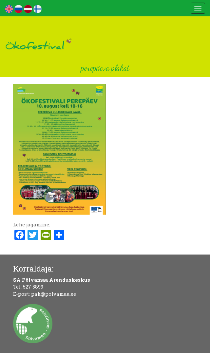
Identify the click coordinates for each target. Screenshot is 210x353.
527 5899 (33, 286)
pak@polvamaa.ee (53, 294)
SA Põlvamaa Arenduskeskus (51, 279)
